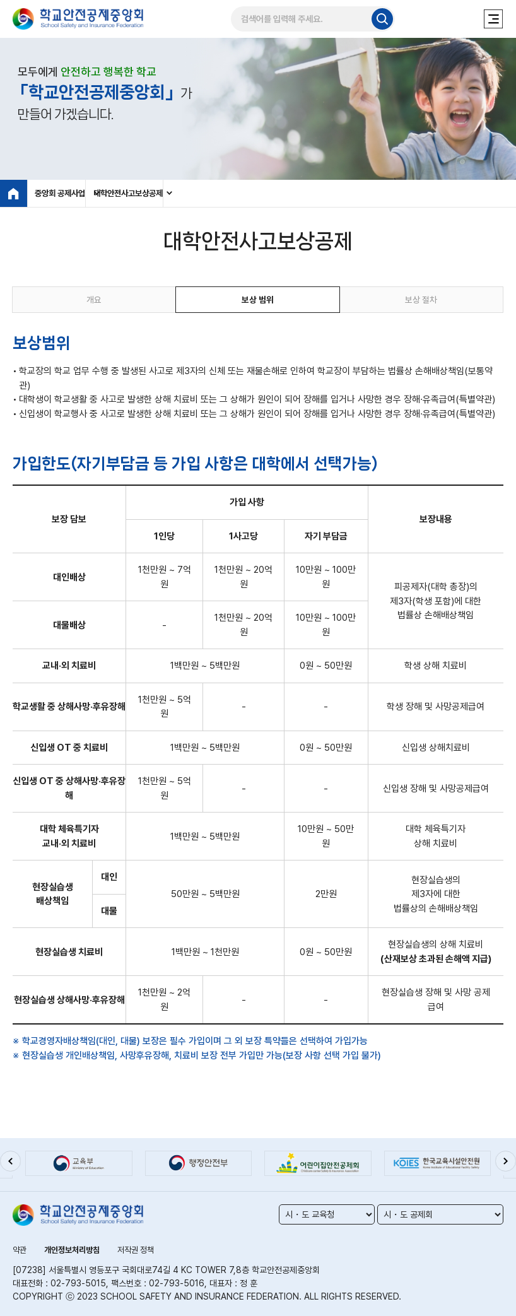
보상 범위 (257, 303)
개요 (94, 303)
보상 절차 (421, 303)
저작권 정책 (144, 1250)
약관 (20, 1250)
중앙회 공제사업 (66, 194)
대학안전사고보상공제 (216, 194)
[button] (12, 1164)
